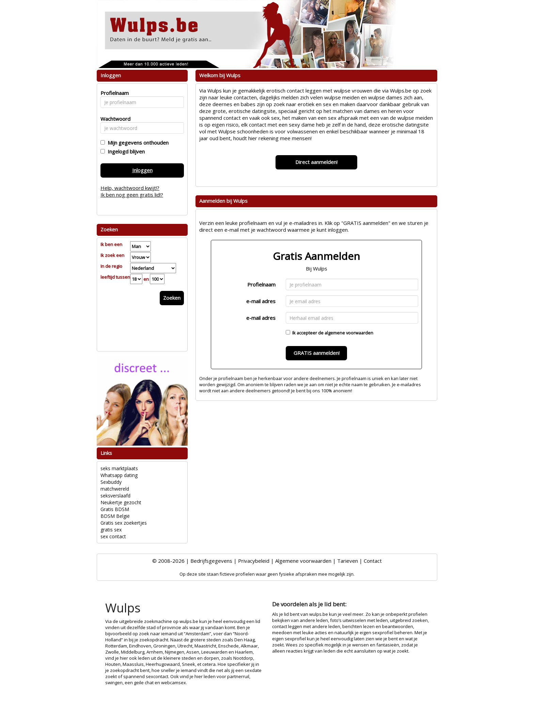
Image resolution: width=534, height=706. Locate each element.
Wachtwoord (113, 118)
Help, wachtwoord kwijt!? (129, 187)
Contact (373, 560)
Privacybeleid (253, 560)
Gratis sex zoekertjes (123, 523)
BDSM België (115, 516)
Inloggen (142, 170)
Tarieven (347, 560)
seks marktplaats (119, 468)
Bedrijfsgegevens (211, 560)
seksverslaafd (115, 495)
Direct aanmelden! (316, 162)
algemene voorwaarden (349, 333)
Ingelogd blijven (125, 151)
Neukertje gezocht (120, 502)
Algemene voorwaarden (303, 560)
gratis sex (111, 529)
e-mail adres (261, 301)
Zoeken (171, 297)
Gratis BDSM (114, 509)
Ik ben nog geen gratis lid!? (131, 194)
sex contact (113, 536)
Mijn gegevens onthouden (137, 142)
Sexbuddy (111, 482)
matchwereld (114, 489)
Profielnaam (261, 284)
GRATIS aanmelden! (317, 352)
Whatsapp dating (119, 475)
